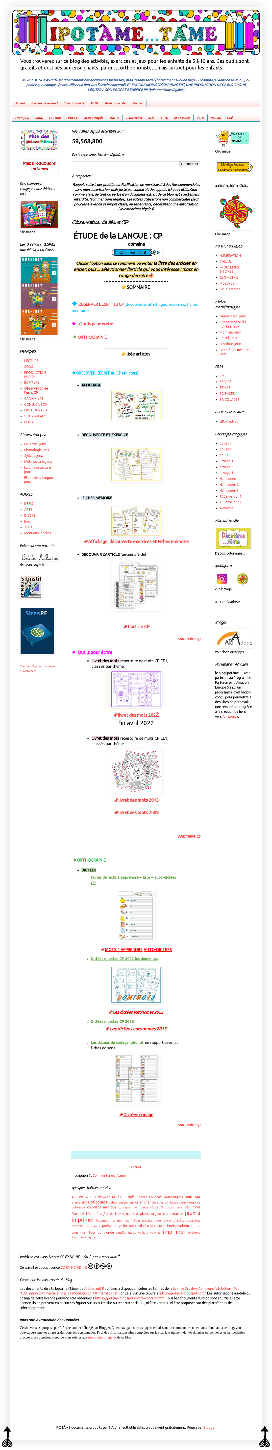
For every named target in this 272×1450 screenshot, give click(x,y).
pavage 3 (226, 473)
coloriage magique (102, 1207)
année (76, 1202)
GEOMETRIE (229, 277)
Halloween (102, 1197)
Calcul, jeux (228, 338)
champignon (160, 1202)
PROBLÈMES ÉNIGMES (229, 269)
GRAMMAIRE (34, 399)
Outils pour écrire (95, 323)
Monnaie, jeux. (231, 332)
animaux (192, 1196)
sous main (79, 1232)
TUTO (94, 103)
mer (113, 1220)
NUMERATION (230, 256)
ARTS (164, 118)
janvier (119, 1213)
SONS (39, 118)
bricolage (99, 1202)
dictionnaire (174, 1207)
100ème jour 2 (231, 502)
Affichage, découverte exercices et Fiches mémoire (138, 541)
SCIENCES (227, 394)
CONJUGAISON (36, 404)
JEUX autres (182, 118)
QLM (151, 118)
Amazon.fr (230, 716)
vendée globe (126, 1232)
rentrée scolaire (150, 1225)
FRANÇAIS (22, 118)
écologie (194, 1232)
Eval (230, 118)
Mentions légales (115, 103)
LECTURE (55, 118)
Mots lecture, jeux (38, 462)
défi (187, 1207)
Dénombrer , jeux (233, 316)
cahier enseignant (121, 1202)
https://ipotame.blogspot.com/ (182, 1293)
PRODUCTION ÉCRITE (35, 375)
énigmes (91, 1237)
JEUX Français (93, 118)
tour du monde (101, 1232)
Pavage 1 (226, 461)
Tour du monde (74, 103)
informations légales (102, 1337)
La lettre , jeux (35, 444)
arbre (85, 1202)
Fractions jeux (230, 344)
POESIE (73, 118)
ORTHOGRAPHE (92, 337)
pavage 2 (226, 467)
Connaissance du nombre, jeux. (233, 324)
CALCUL (226, 261)
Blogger (209, 1427)
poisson (226, 443)
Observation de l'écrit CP (36, 390)
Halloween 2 (229, 485)
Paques (142, 1197)
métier (135, 1220)
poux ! (97, 1226)
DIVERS (216, 118)
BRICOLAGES (230, 400)
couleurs (157, 1207)
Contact (138, 103)
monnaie (123, 1220)
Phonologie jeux (36, 450)
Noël (131, 1197)
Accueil (20, 103)
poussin (226, 449)
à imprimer (172, 1231)
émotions (78, 1237)
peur (158, 1220)
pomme (77, 1225)
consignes (125, 1207)
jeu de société (169, 1213)
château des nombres (184, 1202)
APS (74, 1197)
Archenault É (94, 1289)
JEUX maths (134, 118)
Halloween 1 (229, 479)
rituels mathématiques (183, 1226)
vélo (153, 1232)
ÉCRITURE (32, 382)
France (89, 1197)
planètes (179, 1220)
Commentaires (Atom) (109, 1176)
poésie (107, 1226)
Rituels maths (230, 289)
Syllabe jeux (33, 456)
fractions (78, 1213)
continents (141, 1207)
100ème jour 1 (231, 496)
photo (168, 1220)
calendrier (143, 1202)
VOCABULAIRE (35, 416)
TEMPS (225, 388)
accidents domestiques (166, 1197)
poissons (193, 1220)
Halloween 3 (229, 490)
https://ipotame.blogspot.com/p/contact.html (129, 1298)
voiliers (143, 1232)
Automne (227, 508)
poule (88, 1226)
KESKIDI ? (119, 1197)
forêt (196, 1207)
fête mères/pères (100, 1214)
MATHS (114, 118)
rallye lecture (124, 1226)
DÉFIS (200, 118)
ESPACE (226, 382)
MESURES (227, 283)
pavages (148, 1220)
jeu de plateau (140, 1213)
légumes (102, 1220)
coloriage (78, 1207)
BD (81, 1197)
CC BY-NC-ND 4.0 (86, 1266)
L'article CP (138, 626)
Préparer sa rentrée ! (44, 103)
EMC (223, 376)
